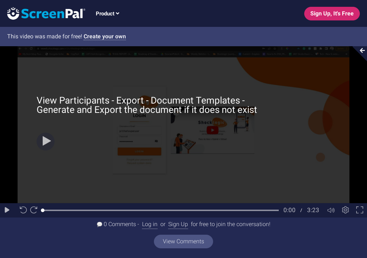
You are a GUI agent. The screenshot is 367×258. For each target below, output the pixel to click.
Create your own (105, 36)
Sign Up (178, 224)
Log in (149, 224)
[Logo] (42, 13)
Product (107, 13)
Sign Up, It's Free (332, 13)
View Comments (183, 241)
